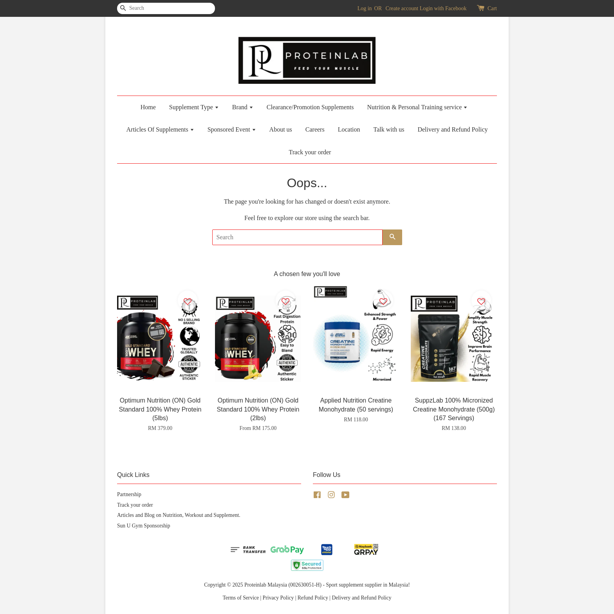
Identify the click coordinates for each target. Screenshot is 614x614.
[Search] (140, 8)
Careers (315, 129)
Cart (492, 8)
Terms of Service (240, 598)
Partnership (129, 494)
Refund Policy (313, 598)
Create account (402, 8)
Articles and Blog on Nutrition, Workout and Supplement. (178, 515)
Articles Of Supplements (160, 129)
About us (280, 129)
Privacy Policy (278, 598)
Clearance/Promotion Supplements (310, 107)
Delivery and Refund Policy (452, 129)
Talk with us (389, 129)
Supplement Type (194, 107)
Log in (365, 8)
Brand (242, 107)
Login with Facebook (443, 8)
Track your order (310, 152)
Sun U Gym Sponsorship (143, 526)
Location (349, 129)
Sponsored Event (232, 129)
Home (148, 107)
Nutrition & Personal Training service (417, 107)
